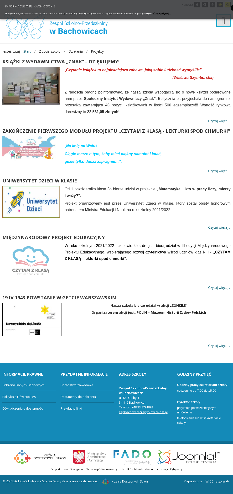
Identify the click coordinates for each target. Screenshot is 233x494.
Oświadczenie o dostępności (22, 408)
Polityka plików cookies (19, 397)
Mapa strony (193, 481)
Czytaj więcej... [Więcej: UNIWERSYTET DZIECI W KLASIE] (219, 227)
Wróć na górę (217, 481)
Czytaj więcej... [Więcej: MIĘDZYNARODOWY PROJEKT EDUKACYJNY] (219, 287)
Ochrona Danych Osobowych (23, 385)
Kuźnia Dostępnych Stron (125, 481)
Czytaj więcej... (162, 13)
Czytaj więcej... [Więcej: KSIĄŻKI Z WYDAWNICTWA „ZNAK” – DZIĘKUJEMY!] (219, 121)
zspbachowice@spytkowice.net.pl (143, 412)
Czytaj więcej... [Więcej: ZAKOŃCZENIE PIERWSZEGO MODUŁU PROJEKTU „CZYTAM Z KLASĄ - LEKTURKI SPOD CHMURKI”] (219, 171)
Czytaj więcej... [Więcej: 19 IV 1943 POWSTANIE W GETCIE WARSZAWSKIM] (219, 345)
